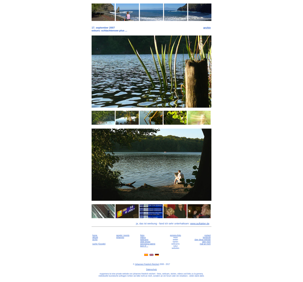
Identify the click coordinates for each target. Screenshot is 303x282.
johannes (120, 237)
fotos (142, 235)
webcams (144, 240)
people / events (122, 235)
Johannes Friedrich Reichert (147, 264)
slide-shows (145, 242)
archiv (207, 27)
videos (143, 237)
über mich (206, 242)
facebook (207, 237)
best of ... (144, 246)
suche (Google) (99, 244)
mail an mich (205, 244)
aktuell (95, 237)
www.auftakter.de (199, 223)
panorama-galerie (147, 244)
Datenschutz (151, 269)
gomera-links (175, 235)
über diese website (203, 240)
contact (207, 235)
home (94, 235)
